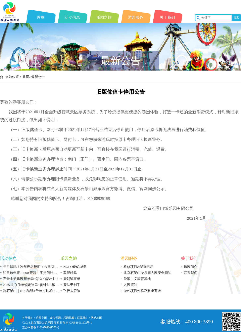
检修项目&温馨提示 (138, 267)
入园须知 (130, 285)
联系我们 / (83, 317)
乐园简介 (190, 267)
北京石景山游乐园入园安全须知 (147, 273)
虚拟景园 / (56, 317)
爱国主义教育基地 (137, 279)
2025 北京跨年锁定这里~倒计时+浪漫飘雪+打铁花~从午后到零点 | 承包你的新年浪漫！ (31, 285)
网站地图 (96, 317)
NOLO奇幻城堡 (74, 267)
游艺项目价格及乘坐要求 (142, 291)
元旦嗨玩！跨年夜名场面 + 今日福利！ (31, 267)
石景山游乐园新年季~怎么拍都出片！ (31, 279)
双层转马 (70, 273)
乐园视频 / (69, 317)
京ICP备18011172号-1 (79, 322)
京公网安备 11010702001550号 (40, 327)
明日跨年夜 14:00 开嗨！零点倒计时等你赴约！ (31, 273)
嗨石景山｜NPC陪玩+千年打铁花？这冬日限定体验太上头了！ (31, 291)
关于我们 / (28, 317)
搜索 (236, 17)
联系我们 (190, 273)
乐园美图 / (42, 317)
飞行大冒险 (71, 291)
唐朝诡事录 (71, 279)
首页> (26, 77)
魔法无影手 (71, 285)
